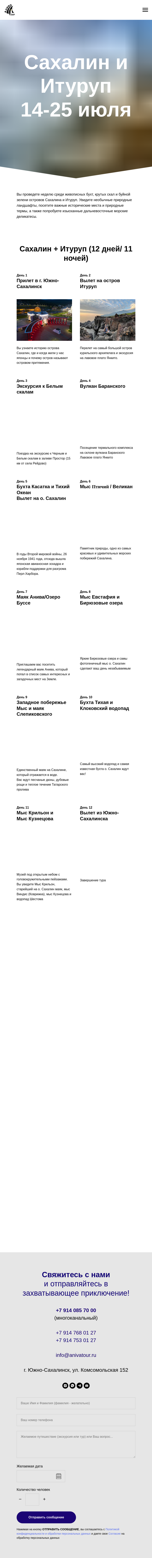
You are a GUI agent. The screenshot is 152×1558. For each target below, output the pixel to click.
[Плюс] (44, 1499)
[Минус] (20, 1499)
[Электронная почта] (87, 1386)
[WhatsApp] (72, 1386)
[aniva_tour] (65, 1386)
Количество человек (33, 1490)
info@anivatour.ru (76, 1355)
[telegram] (80, 1386)
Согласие (114, 1533)
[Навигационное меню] (145, 10)
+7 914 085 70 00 (76, 1310)
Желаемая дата (30, 1466)
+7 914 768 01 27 (76, 1333)
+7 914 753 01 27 (76, 1340)
